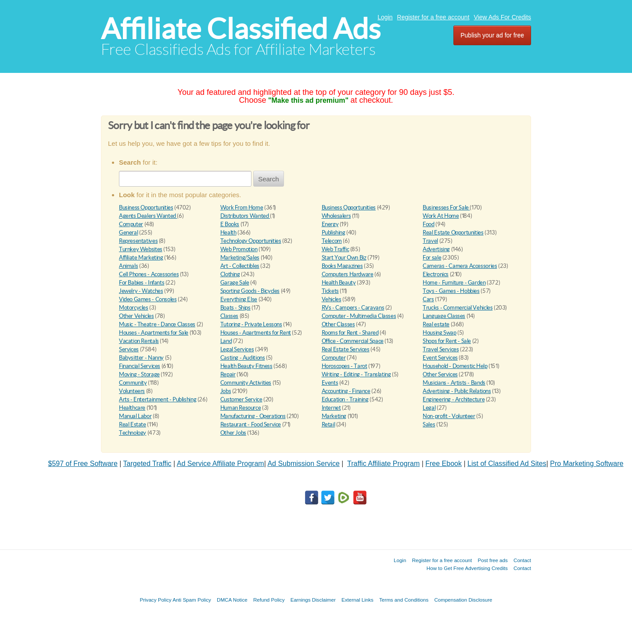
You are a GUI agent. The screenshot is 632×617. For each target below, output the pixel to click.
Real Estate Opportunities (453, 232)
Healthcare (132, 407)
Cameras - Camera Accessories (460, 266)
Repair (228, 374)
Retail (328, 424)
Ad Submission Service (303, 463)
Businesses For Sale (446, 207)
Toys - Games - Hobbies (451, 291)
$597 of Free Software (83, 463)
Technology (132, 432)
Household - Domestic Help (455, 366)
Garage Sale (234, 282)
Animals (128, 266)
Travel (430, 241)
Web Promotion (239, 249)
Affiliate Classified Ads (241, 29)
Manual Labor (135, 416)
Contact (522, 560)
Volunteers (132, 391)
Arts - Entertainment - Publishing (157, 399)
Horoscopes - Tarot (344, 366)
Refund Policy (269, 600)
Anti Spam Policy (191, 600)
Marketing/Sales (239, 257)
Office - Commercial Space (353, 341)
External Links (357, 600)
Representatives (138, 241)
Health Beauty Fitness (246, 366)
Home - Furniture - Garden (454, 282)
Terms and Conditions (403, 600)
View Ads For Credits (502, 17)
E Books (229, 224)
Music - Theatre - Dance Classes (157, 324)
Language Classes (444, 316)
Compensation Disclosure (463, 600)
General (128, 232)
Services (129, 349)
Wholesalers (336, 216)
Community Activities (245, 382)
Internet (331, 407)
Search (268, 179)
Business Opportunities (146, 207)
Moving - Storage (139, 374)
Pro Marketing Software (586, 463)
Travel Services (441, 349)
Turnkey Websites (140, 249)
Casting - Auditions (242, 357)
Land (226, 341)
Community (133, 382)
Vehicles (331, 299)
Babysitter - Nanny (141, 357)
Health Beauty (339, 282)
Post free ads (492, 560)
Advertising (436, 249)
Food (428, 224)
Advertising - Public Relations (457, 391)
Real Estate (132, 424)
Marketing (334, 416)
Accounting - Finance (346, 391)
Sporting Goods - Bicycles (250, 291)
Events (330, 382)
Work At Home (441, 216)
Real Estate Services (346, 349)
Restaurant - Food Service (250, 424)
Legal (429, 407)
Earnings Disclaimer (313, 600)
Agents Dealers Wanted (148, 216)
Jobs (225, 391)
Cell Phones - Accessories (149, 274)
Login (384, 17)
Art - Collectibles (239, 266)
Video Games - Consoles (147, 299)
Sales (429, 424)
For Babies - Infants (141, 282)
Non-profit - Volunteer (449, 416)
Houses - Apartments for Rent (255, 332)
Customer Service (241, 399)
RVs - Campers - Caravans (353, 307)
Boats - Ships (235, 307)
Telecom (332, 241)
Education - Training (345, 399)
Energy (330, 224)
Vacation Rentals (139, 341)
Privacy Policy (155, 600)
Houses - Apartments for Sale (153, 332)
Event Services (440, 357)
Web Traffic (335, 249)
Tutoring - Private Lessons (251, 324)
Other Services (440, 374)
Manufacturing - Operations (253, 416)
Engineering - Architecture (454, 399)
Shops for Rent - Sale (447, 341)
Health (228, 232)
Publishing (333, 232)
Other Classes (338, 324)
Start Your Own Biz (344, 257)
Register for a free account (433, 17)
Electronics (436, 274)
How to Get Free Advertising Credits (467, 568)
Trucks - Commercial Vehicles (457, 307)
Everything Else (238, 299)
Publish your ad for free (492, 35)
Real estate (436, 324)
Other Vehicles (136, 316)
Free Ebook (443, 463)
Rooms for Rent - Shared (350, 332)
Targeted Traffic (147, 463)
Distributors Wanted (245, 216)
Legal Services (237, 349)
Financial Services (139, 366)
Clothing (230, 274)
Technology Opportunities (250, 241)
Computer (131, 224)
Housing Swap (439, 332)
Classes (229, 316)
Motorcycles (133, 307)
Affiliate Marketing (141, 257)
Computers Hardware (347, 274)
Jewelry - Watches (141, 291)
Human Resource (240, 407)
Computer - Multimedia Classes (359, 316)
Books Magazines (342, 266)
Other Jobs (233, 432)
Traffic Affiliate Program (383, 463)
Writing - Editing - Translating (356, 374)
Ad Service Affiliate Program (220, 463)
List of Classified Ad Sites (506, 463)
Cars (428, 299)
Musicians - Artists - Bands (454, 382)
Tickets (330, 291)
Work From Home (241, 207)
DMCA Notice (232, 600)
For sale (432, 257)
